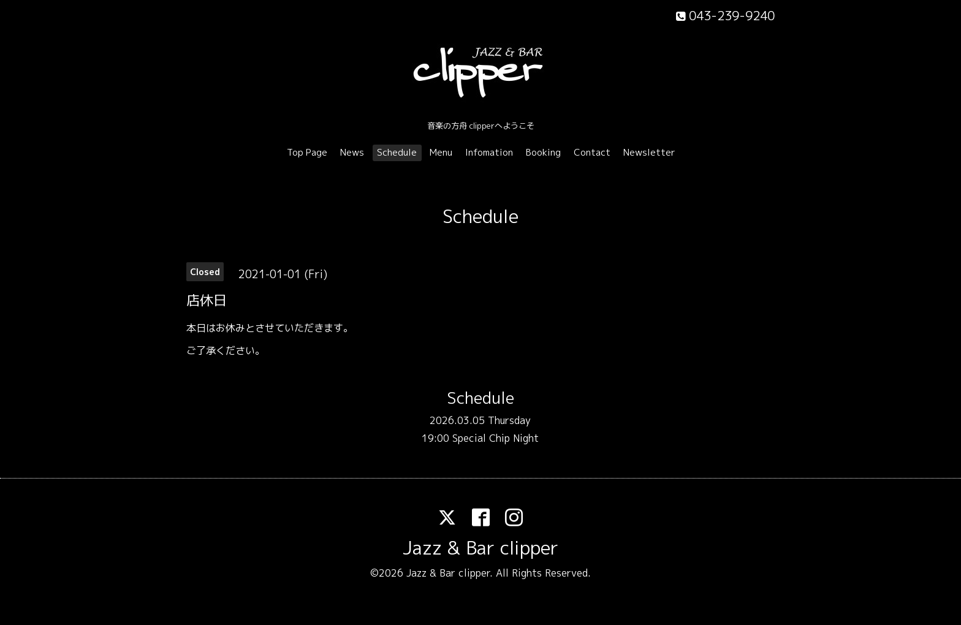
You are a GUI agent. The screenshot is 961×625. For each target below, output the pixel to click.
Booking (543, 152)
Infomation (489, 152)
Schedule (397, 152)
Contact (592, 152)
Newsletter (649, 152)
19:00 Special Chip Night (480, 438)
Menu (441, 152)
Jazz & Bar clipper (480, 548)
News (352, 152)
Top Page (307, 152)
